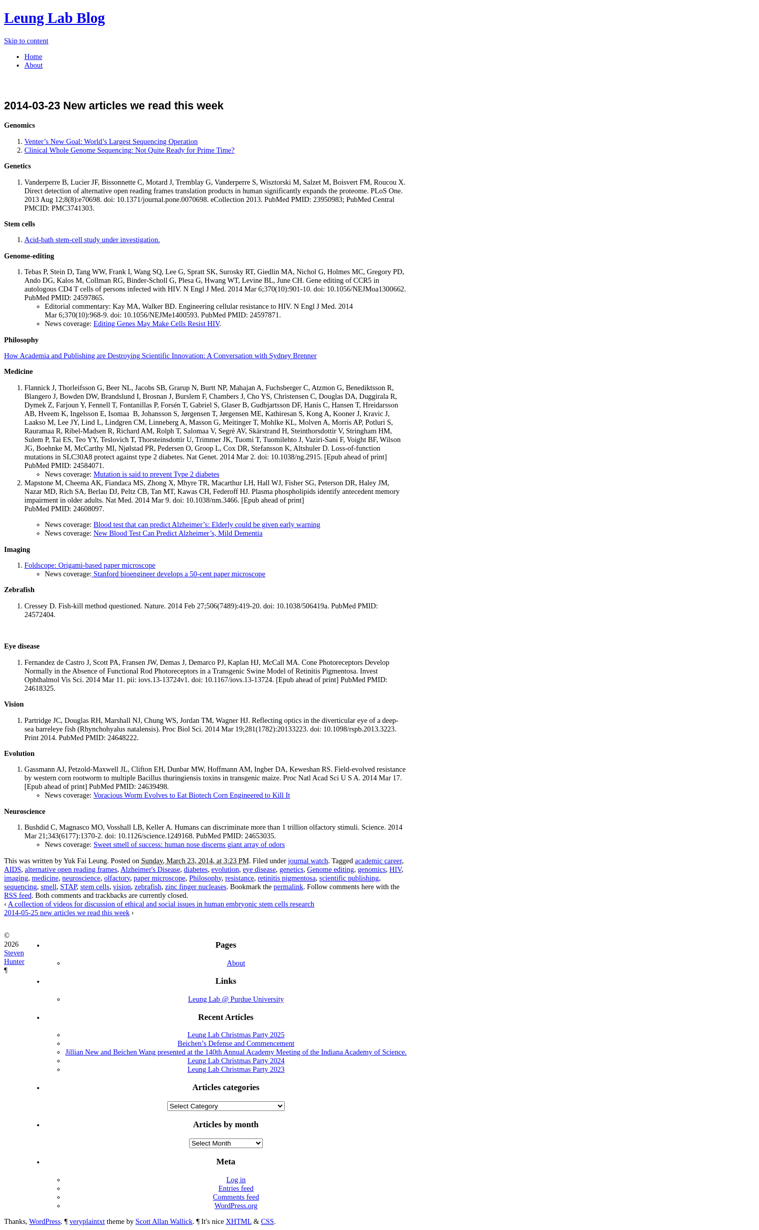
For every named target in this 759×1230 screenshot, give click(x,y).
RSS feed (18, 895)
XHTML (239, 1221)
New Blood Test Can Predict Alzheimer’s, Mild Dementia (178, 533)
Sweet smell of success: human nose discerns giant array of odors (189, 844)
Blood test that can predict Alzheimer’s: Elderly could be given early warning (207, 524)
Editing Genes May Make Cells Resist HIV (157, 323)
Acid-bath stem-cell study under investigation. (92, 240)
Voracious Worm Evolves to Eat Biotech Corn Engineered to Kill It (192, 795)
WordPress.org (236, 1206)
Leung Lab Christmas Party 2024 (236, 1061)
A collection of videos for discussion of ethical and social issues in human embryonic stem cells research (161, 904)
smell (48, 887)
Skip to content (26, 41)
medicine (45, 878)
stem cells (94, 887)
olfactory (117, 878)
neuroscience (81, 878)
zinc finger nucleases (196, 887)
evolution (225, 869)
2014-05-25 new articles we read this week (67, 913)
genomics (372, 869)
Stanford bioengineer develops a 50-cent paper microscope (178, 574)
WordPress (44, 1221)
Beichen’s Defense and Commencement (235, 1043)
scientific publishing (349, 878)
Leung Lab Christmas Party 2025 (236, 1035)
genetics (291, 869)
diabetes (195, 869)
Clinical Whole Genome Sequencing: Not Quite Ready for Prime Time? (129, 150)
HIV (395, 869)
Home (33, 56)
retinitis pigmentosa (287, 878)
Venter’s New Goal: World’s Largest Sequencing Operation (111, 141)
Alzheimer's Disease (150, 869)
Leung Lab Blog (54, 18)
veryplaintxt (87, 1221)
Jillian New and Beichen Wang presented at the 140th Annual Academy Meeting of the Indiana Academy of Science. (236, 1052)
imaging (16, 878)
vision (122, 887)
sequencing (20, 887)
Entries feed (236, 1188)
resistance (239, 878)
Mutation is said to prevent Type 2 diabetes (157, 474)
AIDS (12, 869)
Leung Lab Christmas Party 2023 (236, 1069)
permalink (288, 887)
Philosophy (205, 878)
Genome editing (330, 869)
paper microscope (160, 878)
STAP (68, 887)
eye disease (259, 869)
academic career (378, 861)
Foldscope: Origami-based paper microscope (90, 565)
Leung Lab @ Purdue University (236, 999)
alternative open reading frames (71, 869)
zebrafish (148, 887)
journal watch (308, 861)
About (33, 65)
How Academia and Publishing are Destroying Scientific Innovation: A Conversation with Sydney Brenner (160, 356)
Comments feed (236, 1197)
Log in (236, 1180)
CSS (267, 1221)
